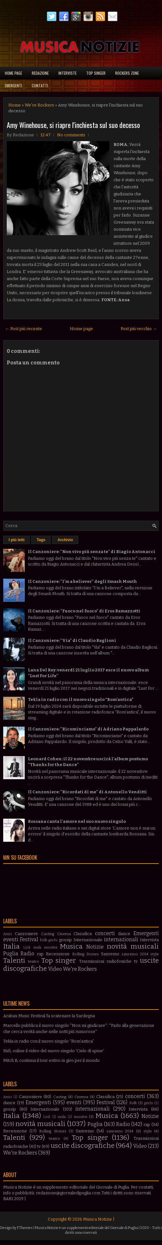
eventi (10, 939)
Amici (7, 934)
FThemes (25, 1228)
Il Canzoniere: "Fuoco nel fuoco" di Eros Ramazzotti (84, 611)
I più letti (16, 540)
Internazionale (87, 939)
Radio (27, 954)
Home (14, 105)
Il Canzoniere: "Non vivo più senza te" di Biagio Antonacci (91, 551)
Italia (11, 946)
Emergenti (13, 85)
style (154, 954)
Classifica (82, 933)
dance (124, 933)
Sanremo (110, 953)
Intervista (149, 939)
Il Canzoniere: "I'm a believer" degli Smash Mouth (82, 581)
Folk (43, 940)
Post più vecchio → (139, 328)
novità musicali (133, 946)
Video (55, 969)
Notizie (95, 947)
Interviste (67, 73)
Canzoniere (26, 933)
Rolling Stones (85, 954)
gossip (65, 939)
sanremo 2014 (135, 954)
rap (40, 953)
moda (37, 947)
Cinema (64, 934)
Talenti (14, 961)
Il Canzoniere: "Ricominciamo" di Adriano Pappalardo (88, 729)
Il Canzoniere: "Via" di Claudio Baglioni (72, 640)
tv (136, 961)
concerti (105, 933)
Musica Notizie (97, 1219)
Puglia (10, 954)
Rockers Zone (127, 73)
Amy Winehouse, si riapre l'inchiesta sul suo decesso (73, 125)
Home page (13, 73)
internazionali (121, 939)
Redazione (40, 73)
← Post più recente (23, 328)
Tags (41, 540)
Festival (29, 939)
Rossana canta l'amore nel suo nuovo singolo (77, 821)
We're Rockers (39, 105)
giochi (52, 940)
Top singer (96, 73)
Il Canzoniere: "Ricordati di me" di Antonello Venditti (87, 791)
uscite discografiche (83, 1146)
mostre (50, 947)
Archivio (65, 540)
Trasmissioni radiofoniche (105, 961)
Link (26, 947)
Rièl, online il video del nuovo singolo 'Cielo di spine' (53, 1050)
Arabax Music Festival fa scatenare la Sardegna (49, 1015)
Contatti (40, 85)
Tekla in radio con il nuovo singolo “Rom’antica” (80, 699)
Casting (47, 934)
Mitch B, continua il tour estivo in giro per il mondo (51, 1060)
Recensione (58, 953)
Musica (71, 946)
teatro (33, 961)
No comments (71, 134)
